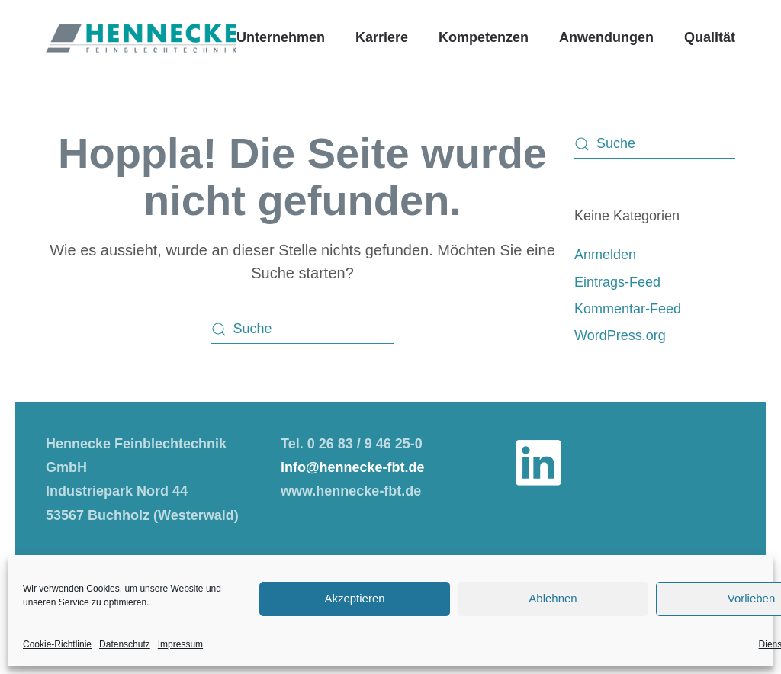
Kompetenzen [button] (484, 37)
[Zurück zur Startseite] (141, 38)
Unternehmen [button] (280, 37)
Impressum (180, 644)
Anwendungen (606, 37)
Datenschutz (124, 644)
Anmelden (605, 254)
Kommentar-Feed (627, 308)
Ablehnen (553, 598)
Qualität (709, 37)
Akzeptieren (354, 598)
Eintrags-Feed (617, 282)
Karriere (381, 37)
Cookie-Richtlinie (57, 644)
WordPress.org (620, 335)
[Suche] (302, 329)
